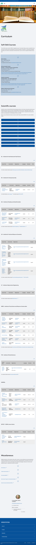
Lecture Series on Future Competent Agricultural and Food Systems (4, 414)
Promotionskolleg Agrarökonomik (18, 277)
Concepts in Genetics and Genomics (4, 331)
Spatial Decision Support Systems (4, 218)
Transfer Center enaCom (5, 471)
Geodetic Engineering (16, 226)
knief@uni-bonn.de (18, 335)
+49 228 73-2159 (15, 505)
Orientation (5, 522)
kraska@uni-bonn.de (18, 414)
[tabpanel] (18, 14)
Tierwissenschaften (13, 374)
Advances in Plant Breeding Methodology (4, 339)
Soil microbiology (4, 335)
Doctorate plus (4, 467)
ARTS (27, 277)
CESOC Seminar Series (4, 441)
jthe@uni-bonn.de (17, 343)
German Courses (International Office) (7, 482)
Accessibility (33, 542)
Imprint (25, 542)
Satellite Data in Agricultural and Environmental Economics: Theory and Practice (4, 262)
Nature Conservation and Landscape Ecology (26, 347)
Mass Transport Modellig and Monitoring (4, 214)
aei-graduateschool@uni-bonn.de (16, 62)
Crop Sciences (14, 347)
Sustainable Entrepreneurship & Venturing (5, 189)
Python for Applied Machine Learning (4, 399)
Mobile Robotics (24, 226)
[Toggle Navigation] (34, 3)
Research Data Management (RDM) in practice (4, 409)
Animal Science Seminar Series (3, 369)
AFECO (25, 277)
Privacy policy (28, 542)
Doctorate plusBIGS (4, 475)
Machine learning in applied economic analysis (3, 271)
